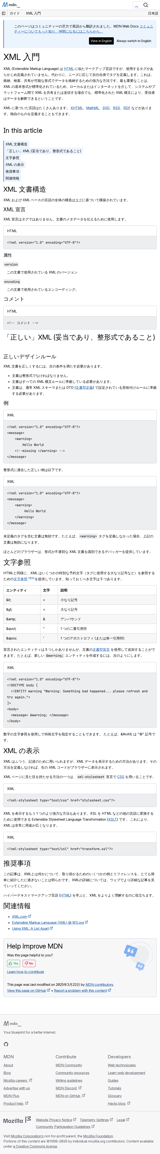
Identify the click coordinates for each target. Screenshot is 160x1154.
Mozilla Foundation (98, 1136)
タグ (78, 200)
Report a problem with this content (80, 990)
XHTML (77, 108)
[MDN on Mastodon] (29, 1044)
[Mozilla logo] (17, 1119)
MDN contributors (99, 984)
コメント (14, 299)
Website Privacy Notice (54, 1120)
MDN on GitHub (68, 1096)
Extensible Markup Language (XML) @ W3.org (48, 922)
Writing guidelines (69, 1080)
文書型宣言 (101, 649)
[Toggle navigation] (155, 5)
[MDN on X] (21, 1044)
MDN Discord (66, 1088)
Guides (113, 1080)
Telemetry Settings (94, 1120)
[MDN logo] (12, 1023)
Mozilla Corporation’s (27, 1136)
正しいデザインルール (29, 356)
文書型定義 (84, 387)
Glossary (115, 1096)
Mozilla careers (15, 1080)
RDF (126, 108)
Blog (7, 1073)
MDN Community (69, 1065)
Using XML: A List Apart (30, 928)
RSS (116, 108)
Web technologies (122, 1065)
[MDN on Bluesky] (13, 1044)
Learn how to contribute (25, 972)
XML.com (19, 916)
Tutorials (114, 1088)
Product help (13, 1103)
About (8, 1065)
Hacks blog (117, 1103)
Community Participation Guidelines (63, 1127)
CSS (120, 777)
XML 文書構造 (16, 144)
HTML (69, 69)
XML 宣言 (14, 209)
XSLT (112, 819)
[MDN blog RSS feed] (36, 1044)
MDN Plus (11, 1096)
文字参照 (12, 158)
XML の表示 (15, 164)
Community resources (72, 1073)
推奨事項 (12, 171)
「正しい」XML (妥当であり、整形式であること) (43, 151)
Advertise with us (16, 1088)
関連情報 (12, 178)
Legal (121, 1120)
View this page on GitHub (26, 990)
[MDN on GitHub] (6, 1044)
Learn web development (126, 1073)
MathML (92, 108)
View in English (101, 41)
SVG (106, 108)
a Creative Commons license (35, 1146)
